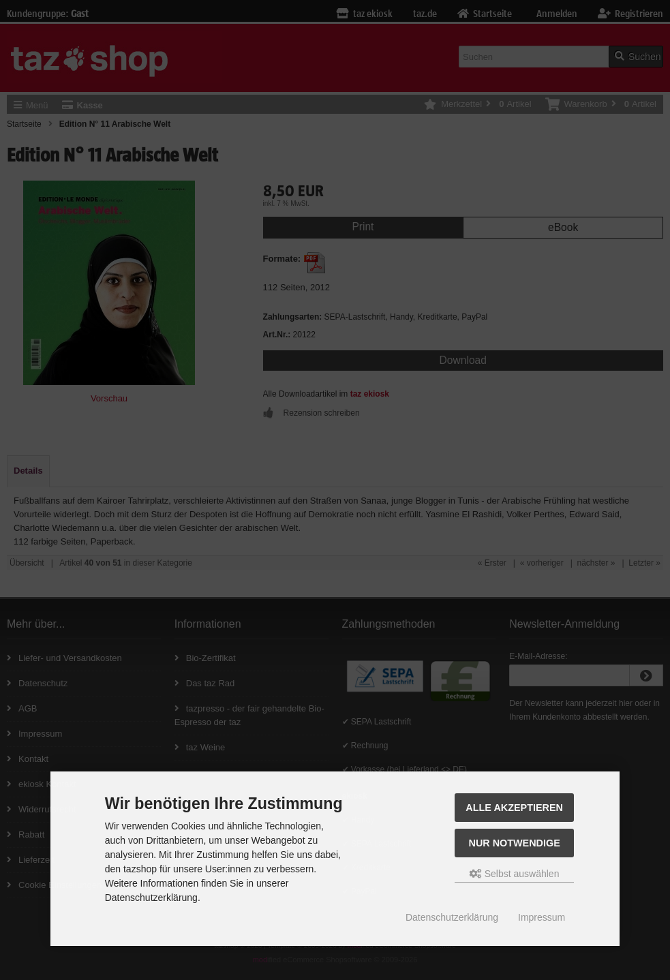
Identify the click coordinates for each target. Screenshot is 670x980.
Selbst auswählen (515, 873)
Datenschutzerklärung (452, 917)
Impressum (541, 917)
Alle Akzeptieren (514, 807)
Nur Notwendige (514, 843)
